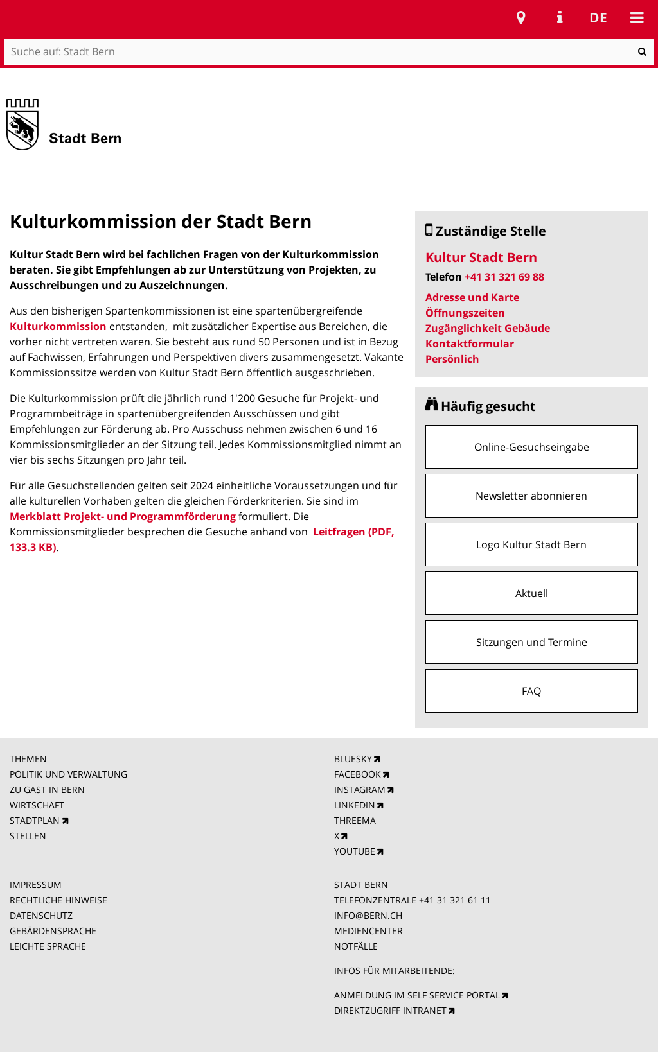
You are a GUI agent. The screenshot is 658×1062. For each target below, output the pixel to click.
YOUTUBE (354, 851)
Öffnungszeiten (465, 313)
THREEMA (355, 820)
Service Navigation (559, 17)
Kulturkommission (58, 326)
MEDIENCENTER (368, 931)
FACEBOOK (357, 774)
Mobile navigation (636, 17)
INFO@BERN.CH (368, 915)
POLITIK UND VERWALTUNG (68, 774)
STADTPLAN (35, 820)
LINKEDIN (354, 805)
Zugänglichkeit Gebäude (487, 328)
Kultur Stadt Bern (481, 257)
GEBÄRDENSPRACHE (53, 931)
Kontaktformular (469, 343)
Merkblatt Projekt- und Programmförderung (123, 516)
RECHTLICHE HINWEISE (58, 900)
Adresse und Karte (472, 297)
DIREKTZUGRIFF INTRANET (390, 1010)
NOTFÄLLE (356, 946)
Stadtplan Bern (521, 17)
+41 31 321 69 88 (504, 277)
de (598, 17)
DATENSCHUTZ (41, 915)
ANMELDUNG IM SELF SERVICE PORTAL (417, 995)
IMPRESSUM (36, 884)
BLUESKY (353, 759)
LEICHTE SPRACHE (48, 946)
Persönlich (452, 359)
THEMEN (28, 759)
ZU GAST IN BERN (47, 789)
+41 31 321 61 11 (455, 900)
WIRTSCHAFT (37, 805)
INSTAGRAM (360, 789)
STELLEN (28, 836)
